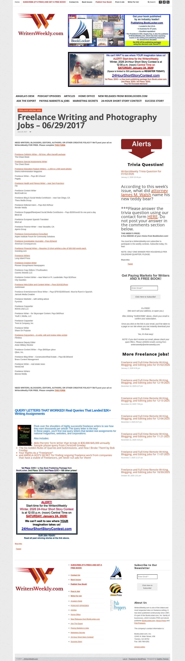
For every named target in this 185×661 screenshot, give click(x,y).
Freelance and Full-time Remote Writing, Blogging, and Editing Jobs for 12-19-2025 (145, 381)
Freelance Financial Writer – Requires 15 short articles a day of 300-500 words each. (51, 248)
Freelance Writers (22, 256)
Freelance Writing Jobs (30, 110)
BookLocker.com (148, 621)
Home (17, 2)
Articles (69, 96)
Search (152, 2)
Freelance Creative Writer (26, 263)
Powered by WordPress (137, 659)
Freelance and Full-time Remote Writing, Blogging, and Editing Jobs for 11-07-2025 (145, 453)
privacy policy (139, 647)
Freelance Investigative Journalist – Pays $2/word (36, 241)
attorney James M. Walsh (144, 192)
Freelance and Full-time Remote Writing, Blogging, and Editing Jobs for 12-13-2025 (145, 399)
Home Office (86, 96)
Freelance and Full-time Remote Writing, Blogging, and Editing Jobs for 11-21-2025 (145, 435)
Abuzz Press (161, 621)
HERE (152, 216)
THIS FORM (60, 145)
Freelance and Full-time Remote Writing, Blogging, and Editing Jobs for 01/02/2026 (145, 363)
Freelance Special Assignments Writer (31, 162)
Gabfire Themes (163, 659)
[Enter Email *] (144, 288)
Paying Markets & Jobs (54, 100)
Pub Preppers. (140, 623)
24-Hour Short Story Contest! (121, 100)
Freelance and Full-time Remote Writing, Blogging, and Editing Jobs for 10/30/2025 (145, 471)
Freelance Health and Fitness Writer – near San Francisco (39, 183)
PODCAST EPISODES (49, 96)
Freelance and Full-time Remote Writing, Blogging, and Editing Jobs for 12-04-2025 (145, 417)
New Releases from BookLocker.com (122, 96)
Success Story (154, 100)
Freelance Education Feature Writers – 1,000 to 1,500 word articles (43, 169)
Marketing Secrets (85, 100)
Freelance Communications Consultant (31, 234)
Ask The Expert (26, 100)
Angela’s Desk (25, 96)
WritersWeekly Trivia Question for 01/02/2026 (141, 172)
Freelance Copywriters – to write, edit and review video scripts (41, 335)
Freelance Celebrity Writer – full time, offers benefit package (40, 154)
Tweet (18, 549)
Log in (125, 659)
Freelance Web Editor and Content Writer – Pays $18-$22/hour (41, 284)
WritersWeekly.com (30, 659)
